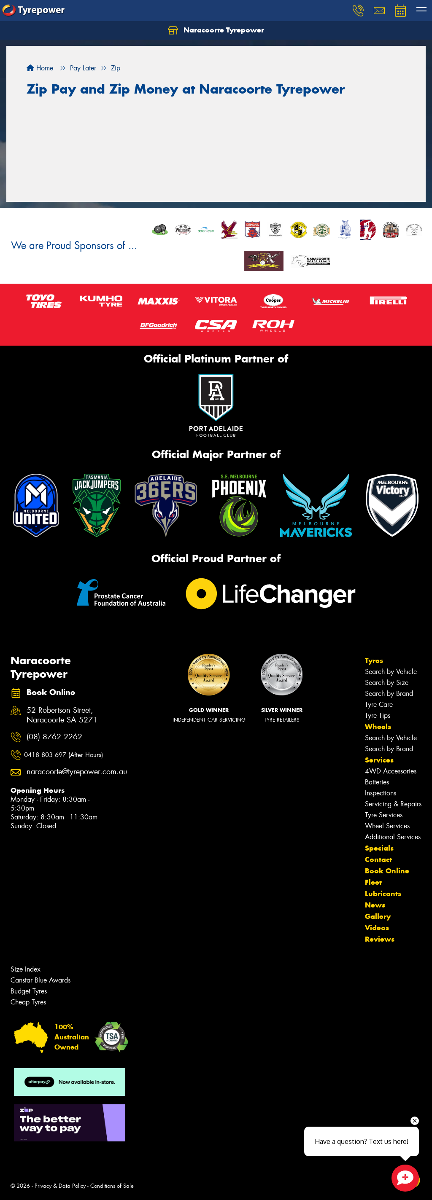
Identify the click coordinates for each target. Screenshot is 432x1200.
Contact (378, 859)
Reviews (379, 939)
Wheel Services (387, 825)
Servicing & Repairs (393, 804)
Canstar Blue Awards (40, 980)
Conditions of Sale (112, 1185)
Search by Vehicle (391, 671)
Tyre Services (383, 815)
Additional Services (393, 836)
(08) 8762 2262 (54, 737)
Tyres (374, 660)
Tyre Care (379, 704)
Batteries (377, 782)
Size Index (25, 969)
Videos (377, 927)
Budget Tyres (29, 991)
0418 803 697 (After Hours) (63, 755)
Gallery (378, 916)
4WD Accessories (390, 771)
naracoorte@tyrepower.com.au (68, 772)
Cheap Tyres (28, 1002)
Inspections (380, 793)
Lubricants (383, 893)
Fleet (373, 882)
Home (40, 68)
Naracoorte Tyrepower (216, 30)
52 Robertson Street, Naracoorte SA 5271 (62, 715)
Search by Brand (389, 693)
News (375, 905)
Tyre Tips (377, 715)
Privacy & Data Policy (60, 1185)
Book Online (387, 870)
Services (379, 760)
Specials (379, 848)
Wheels (378, 726)
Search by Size (386, 682)
